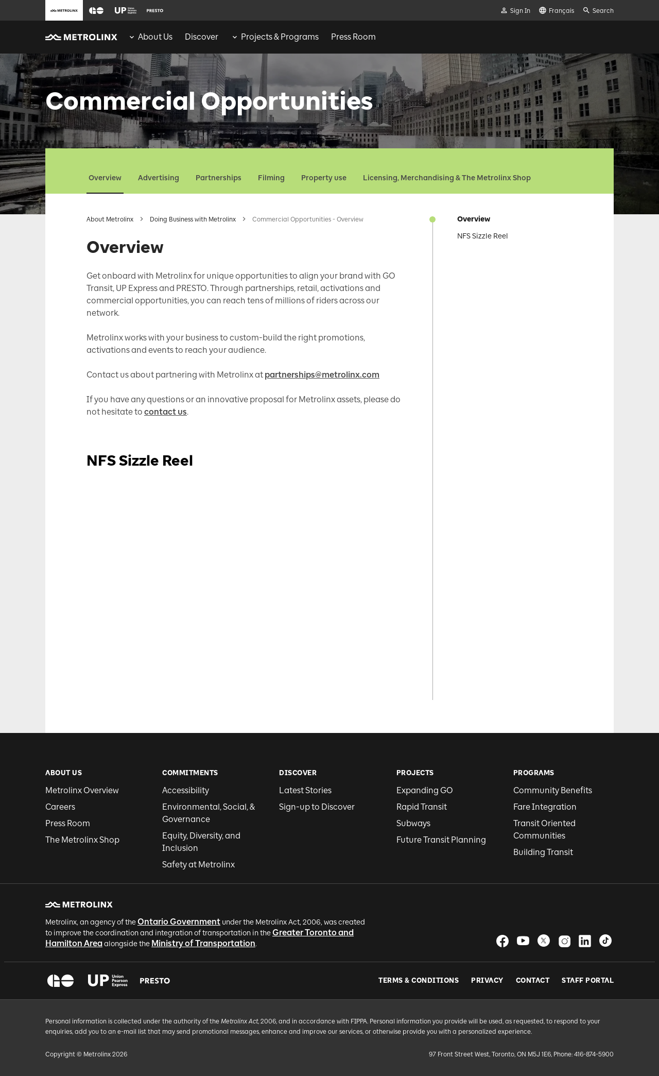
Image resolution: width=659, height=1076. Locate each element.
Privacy (487, 981)
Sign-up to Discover (317, 807)
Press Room (67, 823)
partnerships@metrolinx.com (322, 375)
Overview (105, 178)
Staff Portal (588, 981)
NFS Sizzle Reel (482, 236)
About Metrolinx (109, 219)
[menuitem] (150, 37)
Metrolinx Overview (82, 790)
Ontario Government (178, 922)
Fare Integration (545, 807)
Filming (271, 178)
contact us (165, 412)
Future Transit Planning (441, 840)
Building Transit (543, 852)
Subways (413, 823)
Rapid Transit (421, 807)
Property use (323, 178)
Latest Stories (305, 790)
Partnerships (218, 178)
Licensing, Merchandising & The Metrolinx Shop (447, 178)
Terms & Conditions (418, 981)
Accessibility (185, 790)
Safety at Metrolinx (198, 864)
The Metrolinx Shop (82, 840)
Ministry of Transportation (203, 943)
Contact (533, 981)
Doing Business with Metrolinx (193, 219)
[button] (96, 10)
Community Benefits (552, 790)
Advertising (158, 178)
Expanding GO (424, 790)
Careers (60, 807)
